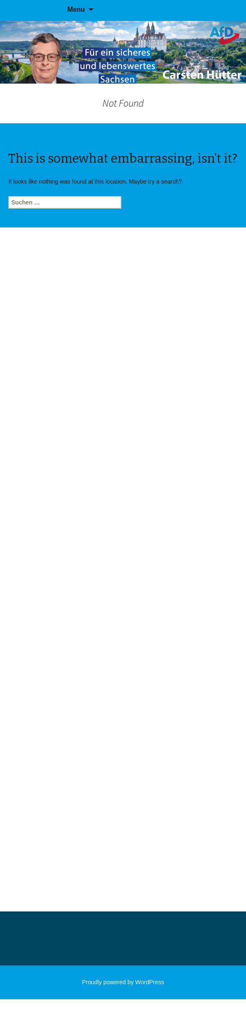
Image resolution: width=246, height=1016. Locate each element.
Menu (76, 9)
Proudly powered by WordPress (123, 982)
